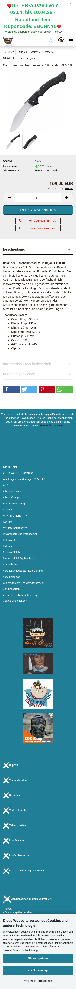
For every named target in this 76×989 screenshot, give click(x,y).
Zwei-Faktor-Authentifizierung (20, 595)
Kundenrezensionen (19, 374)
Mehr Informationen (50, 425)
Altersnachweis (12, 491)
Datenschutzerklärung (25, 950)
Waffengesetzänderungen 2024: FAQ (24, 479)
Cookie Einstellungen (15, 600)
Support (13, 765)
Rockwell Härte (11, 552)
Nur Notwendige (38, 970)
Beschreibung (14, 249)
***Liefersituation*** (15, 527)
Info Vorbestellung (19, 855)
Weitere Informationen (38, 980)
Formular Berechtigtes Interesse (27, 870)
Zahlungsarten (11, 588)
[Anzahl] (38, 197)
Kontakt (7, 521)
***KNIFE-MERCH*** (15, 515)
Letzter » (48, 52)
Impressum (9, 509)
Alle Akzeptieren (38, 958)
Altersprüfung (11, 497)
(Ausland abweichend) (46, 170)
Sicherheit (15, 795)
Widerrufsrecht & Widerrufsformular (23, 582)
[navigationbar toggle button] (71, 41)
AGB (5, 485)
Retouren (8, 546)
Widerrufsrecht (17, 810)
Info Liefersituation (11, 170)
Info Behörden (17, 840)
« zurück (22, 52)
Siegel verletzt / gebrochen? (19, 558)
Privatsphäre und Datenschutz (20, 534)
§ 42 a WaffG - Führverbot (18, 472)
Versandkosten (11, 576)
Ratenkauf (9, 540)
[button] (9, 197)
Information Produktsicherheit (27, 364)
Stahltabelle (10, 564)
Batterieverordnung (14, 503)
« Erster (9, 52)
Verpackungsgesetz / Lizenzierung (23, 570)
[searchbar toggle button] (51, 41)
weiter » (35, 52)
